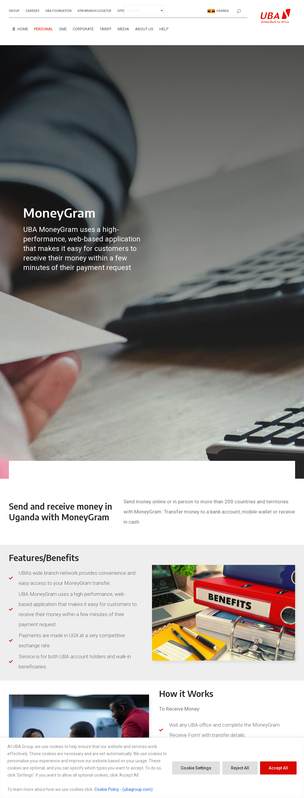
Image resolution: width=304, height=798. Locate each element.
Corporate (83, 29)
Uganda (218, 11)
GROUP (14, 11)
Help (163, 29)
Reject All (240, 768)
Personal (43, 29)
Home (23, 29)
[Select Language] (144, 10)
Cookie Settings (196, 768)
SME (63, 29)
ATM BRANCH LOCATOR (94, 11)
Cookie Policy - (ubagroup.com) (123, 789)
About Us (144, 29)
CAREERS (32, 11)
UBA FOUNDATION (58, 11)
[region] (152, 768)
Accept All (278, 768)
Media (123, 29)
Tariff (106, 29)
